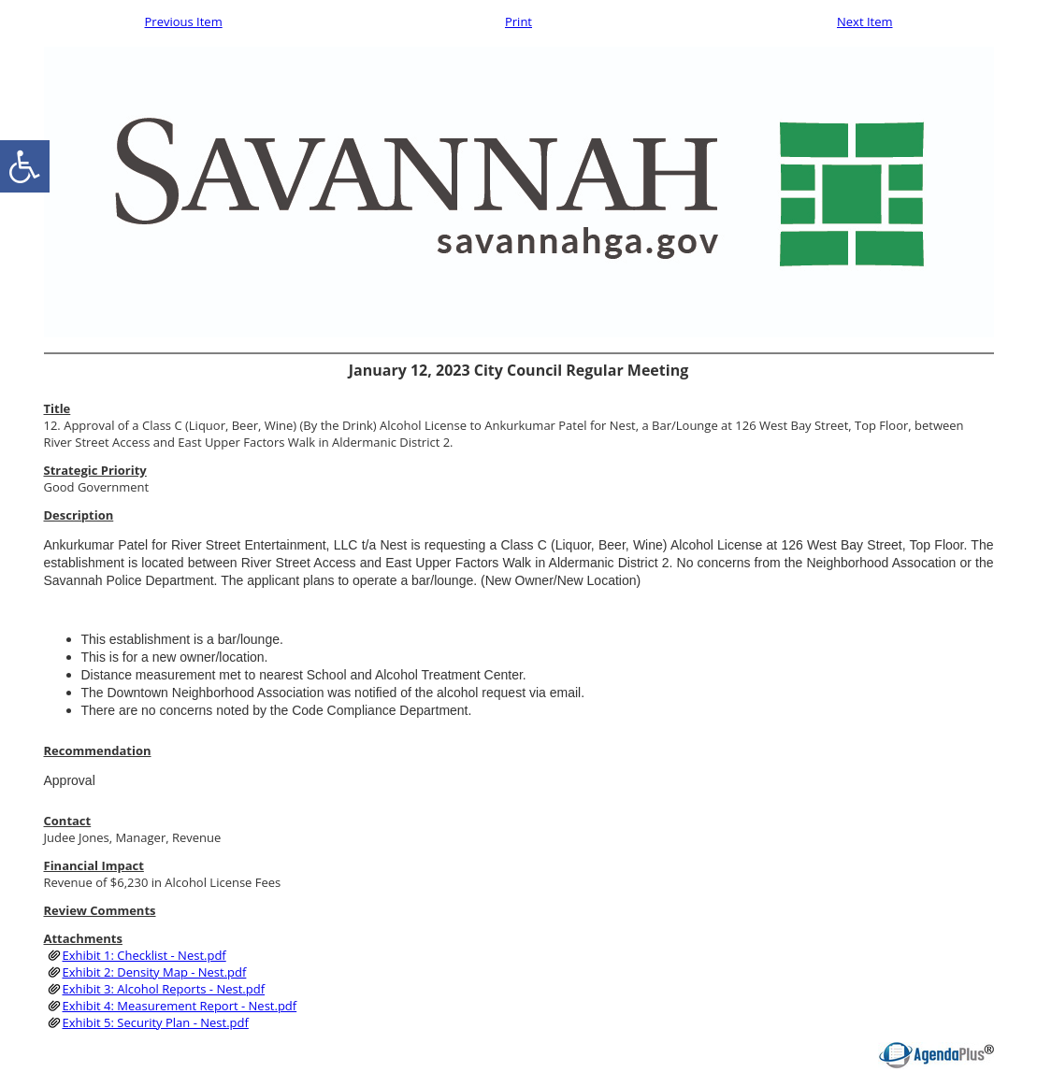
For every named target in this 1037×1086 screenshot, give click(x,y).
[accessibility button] (25, 166)
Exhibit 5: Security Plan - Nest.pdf (156, 1022)
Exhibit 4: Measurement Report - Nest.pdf (180, 1005)
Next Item (865, 21)
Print (518, 21)
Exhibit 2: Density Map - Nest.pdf (155, 972)
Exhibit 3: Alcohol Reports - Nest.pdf (164, 988)
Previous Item (184, 21)
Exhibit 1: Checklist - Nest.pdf (144, 955)
